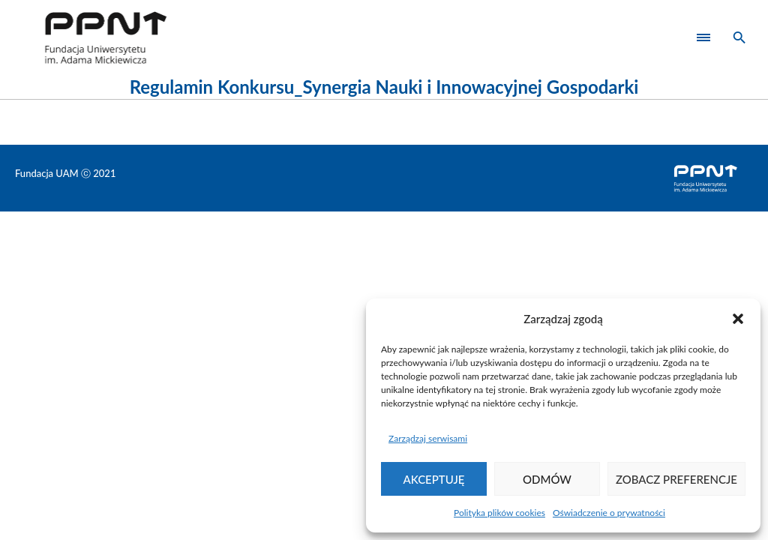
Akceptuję (434, 479)
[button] (738, 318)
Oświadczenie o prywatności (609, 512)
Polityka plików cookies (499, 512)
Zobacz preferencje (676, 479)
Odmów (547, 479)
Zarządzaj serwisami (427, 438)
